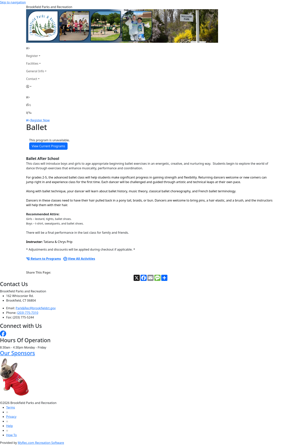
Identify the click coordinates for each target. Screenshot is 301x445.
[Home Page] (36, 48)
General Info (35, 71)
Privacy (11, 417)
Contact (31, 79)
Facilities (32, 63)
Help (9, 426)
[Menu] (28, 112)
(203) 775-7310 (27, 313)
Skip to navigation (13, 2)
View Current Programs (48, 146)
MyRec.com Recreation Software (41, 443)
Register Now (40, 120)
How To (11, 435)
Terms (10, 407)
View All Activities (79, 259)
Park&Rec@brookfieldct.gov (36, 308)
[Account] (36, 86)
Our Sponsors (17, 353)
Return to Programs (43, 259)
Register (32, 56)
